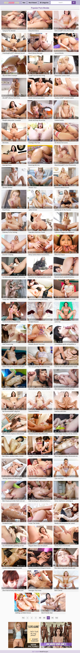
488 (40, 618)
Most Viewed (33, 3)
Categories (44, 3)
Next (57, 618)
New (24, 3)
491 (52, 618)
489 (44, 618)
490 (48, 618)
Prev (23, 618)
